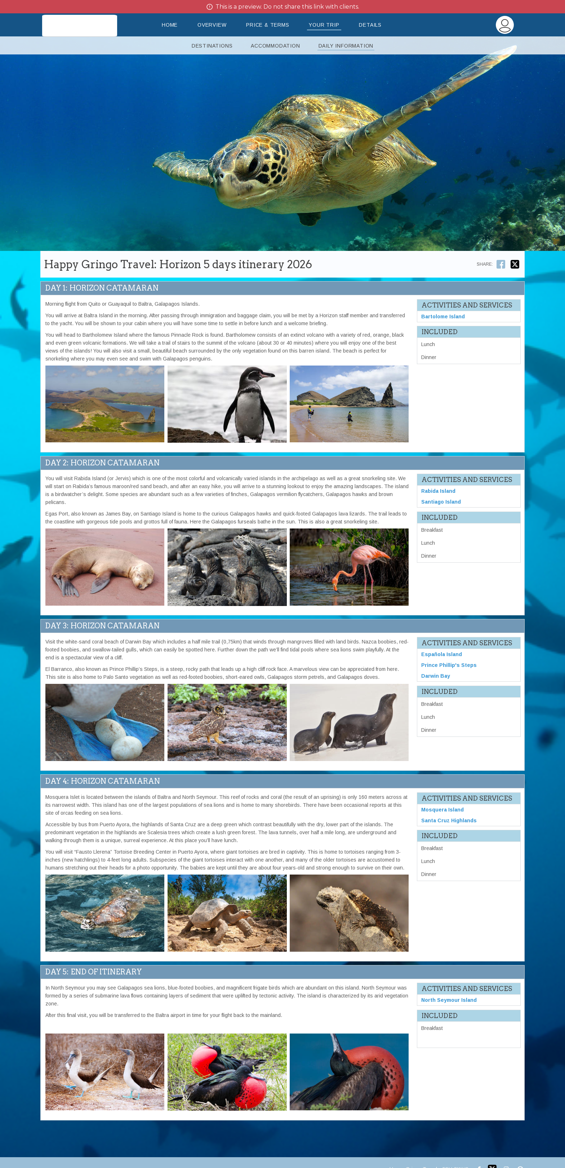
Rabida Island (438, 491)
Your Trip (324, 25)
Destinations (212, 46)
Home (170, 25)
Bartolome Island (443, 316)
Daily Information (346, 46)
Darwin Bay (435, 676)
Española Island (441, 654)
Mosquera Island (442, 810)
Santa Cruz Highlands (449, 820)
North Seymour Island (449, 1000)
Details (370, 25)
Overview (211, 25)
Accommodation (275, 46)
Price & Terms (267, 25)
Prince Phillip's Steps (449, 665)
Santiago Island (441, 502)
